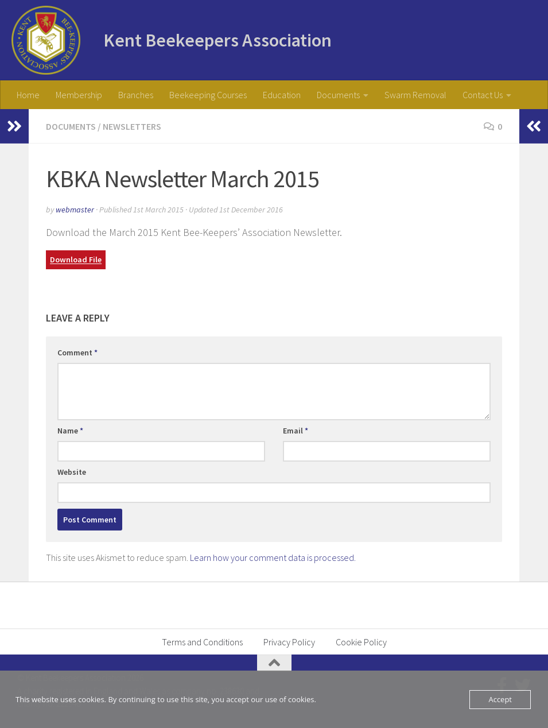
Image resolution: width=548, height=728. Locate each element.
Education (282, 94)
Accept (500, 699)
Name (70, 430)
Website (71, 472)
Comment (77, 352)
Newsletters (132, 126)
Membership (79, 94)
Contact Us (483, 94)
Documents (338, 94)
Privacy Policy (289, 642)
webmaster (75, 209)
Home (28, 94)
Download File (76, 260)
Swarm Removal (415, 94)
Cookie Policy (361, 642)
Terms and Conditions (202, 642)
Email (295, 430)
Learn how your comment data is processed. (273, 557)
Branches (135, 94)
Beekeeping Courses (208, 94)
